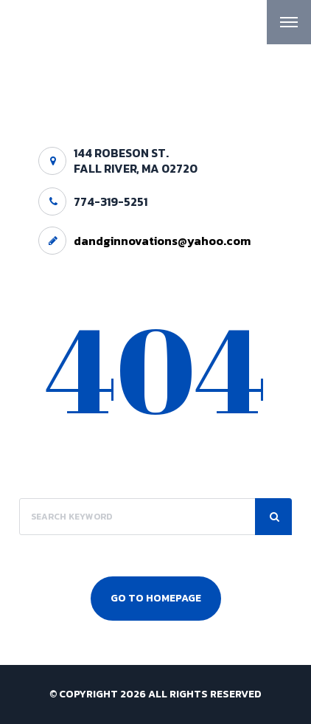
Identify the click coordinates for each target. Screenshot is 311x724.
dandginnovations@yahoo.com (162, 240)
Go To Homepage (156, 598)
